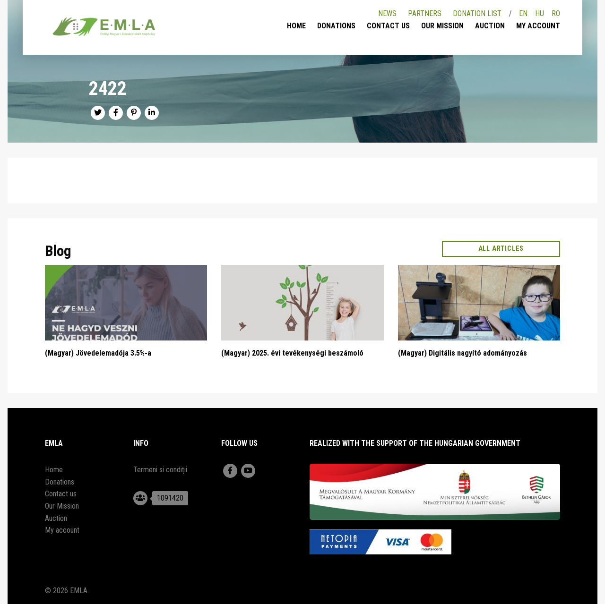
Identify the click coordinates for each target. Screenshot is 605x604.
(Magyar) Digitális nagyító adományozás (462, 353)
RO (556, 13)
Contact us (388, 25)
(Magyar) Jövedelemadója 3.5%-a (98, 353)
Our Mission (442, 25)
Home (296, 25)
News (387, 13)
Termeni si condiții (160, 469)
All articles (501, 249)
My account (538, 25)
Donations (336, 25)
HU (539, 13)
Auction (490, 25)
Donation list (477, 13)
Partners (424, 13)
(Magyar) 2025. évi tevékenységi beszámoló (292, 353)
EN (523, 13)
